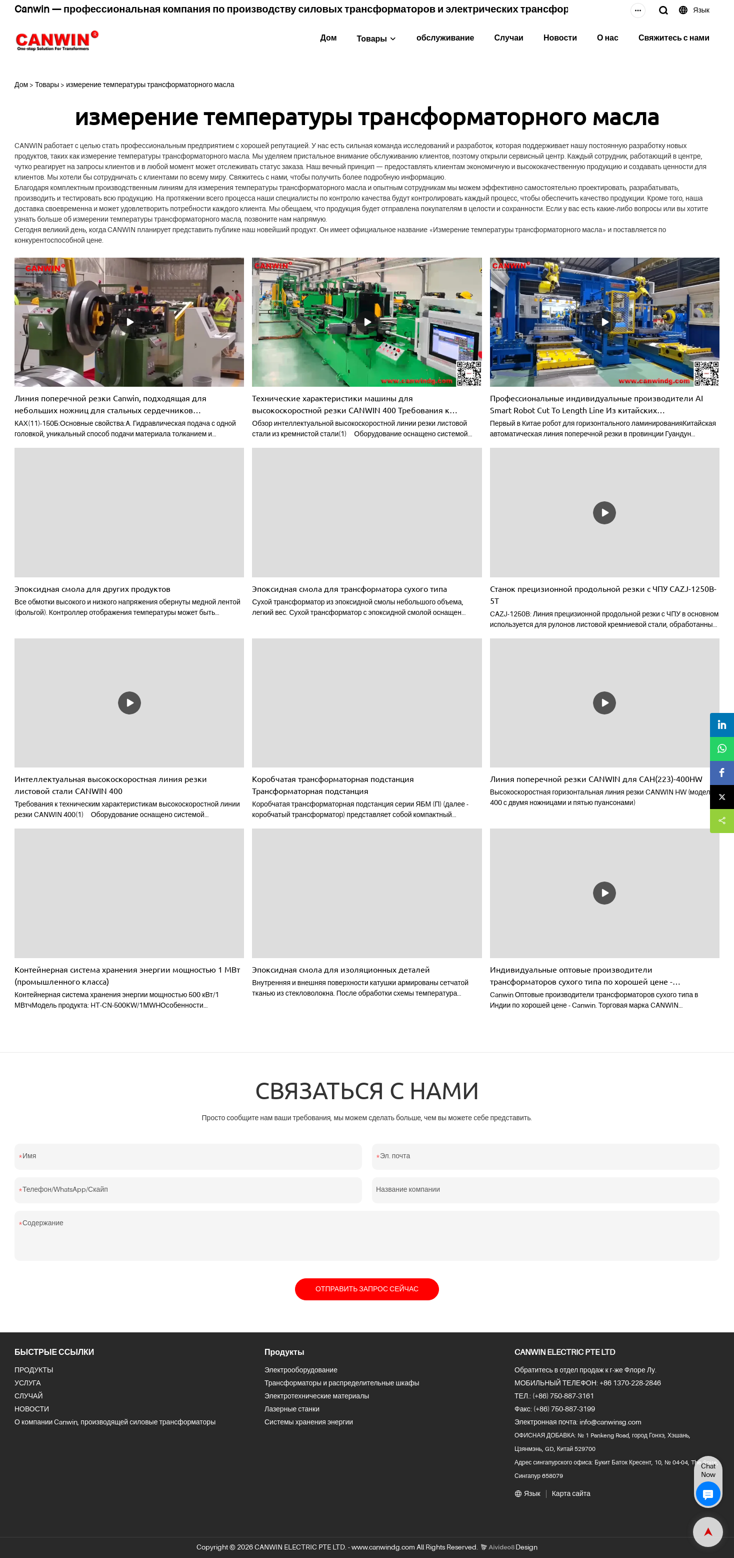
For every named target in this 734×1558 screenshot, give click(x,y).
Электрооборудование (301, 1370)
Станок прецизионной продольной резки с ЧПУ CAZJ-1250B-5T (603, 594)
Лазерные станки (292, 1409)
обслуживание (445, 39)
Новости (560, 39)
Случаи (508, 39)
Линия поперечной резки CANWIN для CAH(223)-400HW (596, 778)
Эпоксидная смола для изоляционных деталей (341, 969)
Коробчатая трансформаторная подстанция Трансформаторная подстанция (333, 784)
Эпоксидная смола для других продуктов (92, 588)
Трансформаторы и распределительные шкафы (342, 1383)
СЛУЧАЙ (28, 1396)
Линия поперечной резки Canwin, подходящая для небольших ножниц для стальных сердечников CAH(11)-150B (110, 404)
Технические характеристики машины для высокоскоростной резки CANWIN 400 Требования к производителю (351, 404)
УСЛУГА (27, 1383)
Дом (328, 39)
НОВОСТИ (31, 1409)
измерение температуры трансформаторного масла (150, 85)
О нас (607, 39)
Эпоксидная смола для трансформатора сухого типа (349, 588)
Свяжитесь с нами (674, 39)
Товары (371, 40)
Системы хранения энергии (308, 1422)
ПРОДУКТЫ (33, 1370)
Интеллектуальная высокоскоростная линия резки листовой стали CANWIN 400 (110, 784)
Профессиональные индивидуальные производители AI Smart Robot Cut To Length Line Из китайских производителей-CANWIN (596, 404)
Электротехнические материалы (316, 1396)
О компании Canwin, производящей (71, 1422)
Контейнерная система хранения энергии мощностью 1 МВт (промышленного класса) (127, 975)
